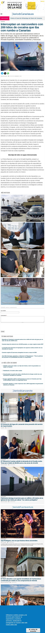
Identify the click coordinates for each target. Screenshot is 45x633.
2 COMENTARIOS (9, 427)
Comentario (4, 315)
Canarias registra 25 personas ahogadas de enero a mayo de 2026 (21, 303)
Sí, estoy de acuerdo (33, 630)
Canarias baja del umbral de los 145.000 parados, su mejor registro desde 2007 (22, 246)
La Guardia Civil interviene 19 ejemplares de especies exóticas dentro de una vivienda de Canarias (20, 274)
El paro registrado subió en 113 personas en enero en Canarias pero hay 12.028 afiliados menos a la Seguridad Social (22, 379)
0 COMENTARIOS (12, 76)
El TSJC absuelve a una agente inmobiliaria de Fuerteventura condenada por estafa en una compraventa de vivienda (21, 579)
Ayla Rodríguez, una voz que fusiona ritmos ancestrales (19, 540)
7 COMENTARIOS (12, 501)
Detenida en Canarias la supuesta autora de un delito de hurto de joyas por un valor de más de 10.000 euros (21, 219)
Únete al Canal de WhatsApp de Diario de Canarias (26, 18)
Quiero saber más (11, 624)
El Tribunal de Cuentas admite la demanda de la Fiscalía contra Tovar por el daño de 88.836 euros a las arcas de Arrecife (21, 462)
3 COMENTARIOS (12, 464)
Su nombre (3, 310)
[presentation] (11, 327)
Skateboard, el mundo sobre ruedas (12, 370)
